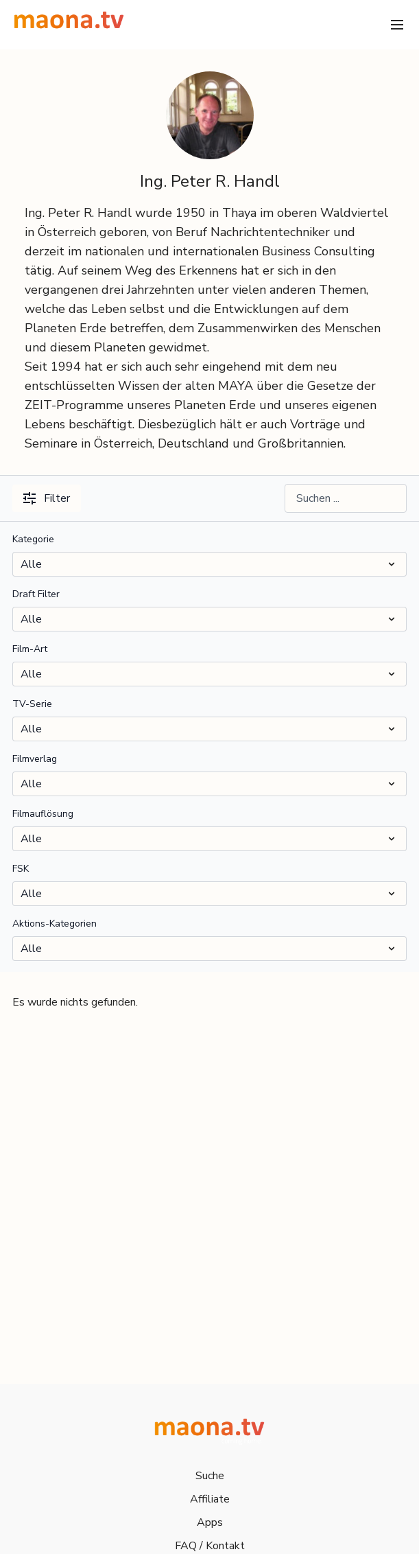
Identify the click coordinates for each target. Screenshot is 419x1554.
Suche (209, 1475)
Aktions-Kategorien (54, 923)
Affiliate (210, 1499)
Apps (210, 1522)
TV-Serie (32, 703)
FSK (20, 868)
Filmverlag (34, 758)
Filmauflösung (42, 813)
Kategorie (33, 539)
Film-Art (29, 649)
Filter (46, 498)
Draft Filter (36, 594)
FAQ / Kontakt (210, 1545)
